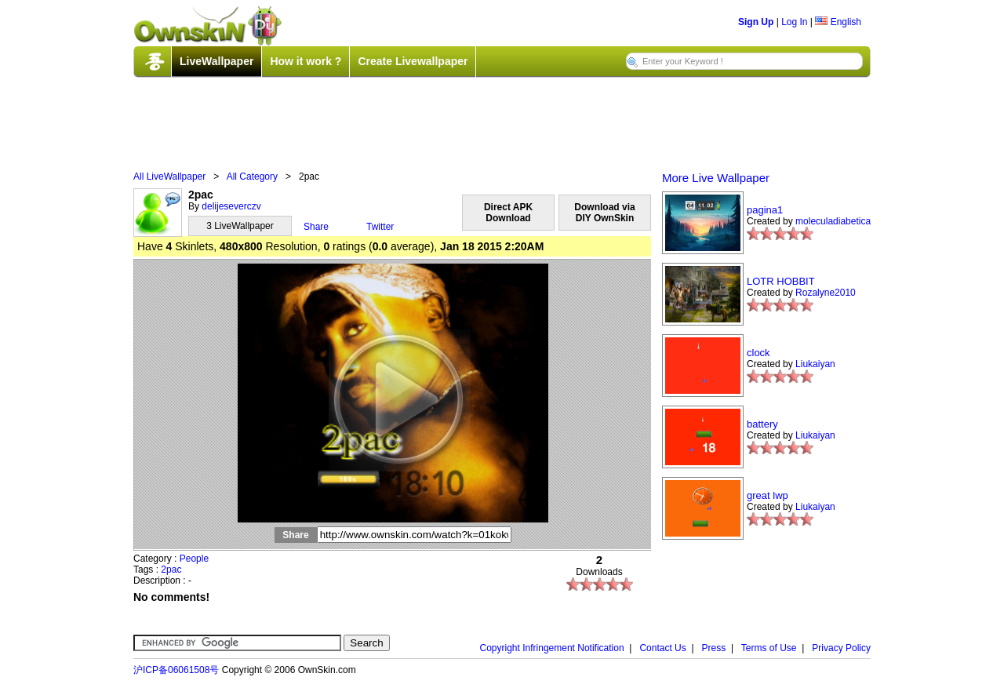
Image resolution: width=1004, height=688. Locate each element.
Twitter (380, 226)
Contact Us (662, 647)
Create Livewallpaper (412, 61)
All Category (252, 176)
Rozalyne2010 (825, 292)
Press (714, 647)
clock (758, 353)
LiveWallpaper (216, 61)
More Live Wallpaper (715, 177)
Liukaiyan (815, 364)
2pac (171, 569)
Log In (794, 21)
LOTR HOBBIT (781, 281)
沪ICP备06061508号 (176, 669)
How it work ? (305, 61)
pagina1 (765, 210)
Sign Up (755, 21)
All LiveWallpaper (169, 176)
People (194, 558)
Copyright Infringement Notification (552, 647)
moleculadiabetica (833, 221)
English (838, 21)
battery (762, 424)
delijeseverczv (231, 206)
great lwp (767, 495)
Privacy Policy (841, 647)
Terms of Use (769, 647)
